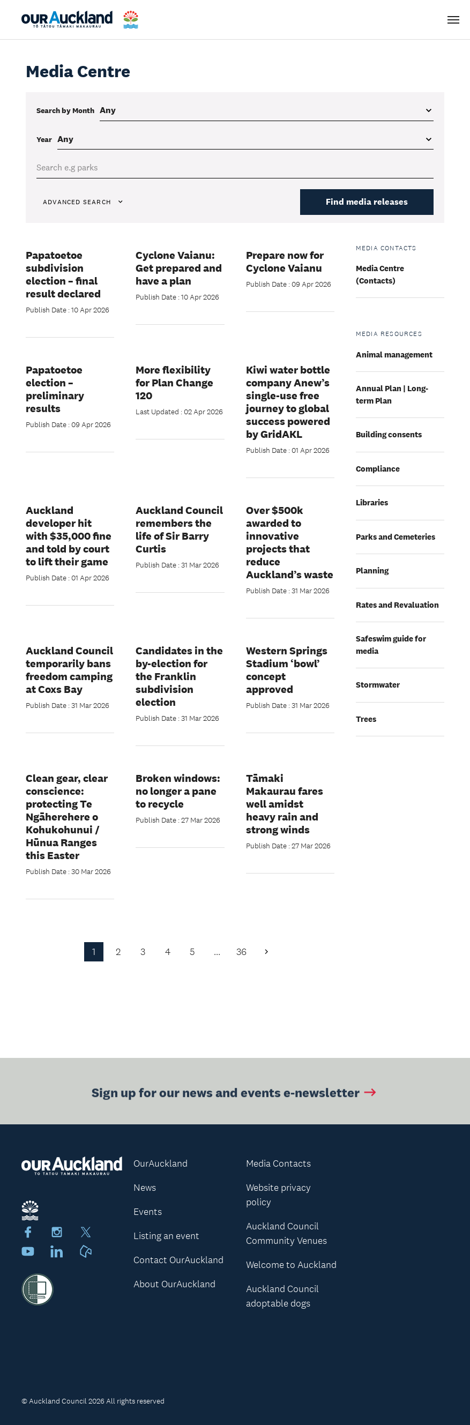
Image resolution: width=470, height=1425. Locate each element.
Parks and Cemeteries (395, 537)
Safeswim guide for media (391, 644)
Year (44, 139)
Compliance (378, 469)
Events (147, 1212)
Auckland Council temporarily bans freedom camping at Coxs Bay (69, 670)
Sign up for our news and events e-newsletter (235, 1094)
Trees (366, 719)
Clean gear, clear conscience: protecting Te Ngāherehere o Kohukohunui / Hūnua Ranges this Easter (67, 817)
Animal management (394, 354)
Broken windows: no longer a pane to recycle (178, 791)
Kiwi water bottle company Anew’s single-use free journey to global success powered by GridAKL (288, 402)
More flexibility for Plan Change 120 (174, 382)
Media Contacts (278, 1163)
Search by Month (65, 110)
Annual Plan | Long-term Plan (392, 394)
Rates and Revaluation (397, 605)
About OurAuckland (174, 1284)
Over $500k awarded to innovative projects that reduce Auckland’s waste (289, 542)
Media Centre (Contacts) (380, 274)
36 (241, 952)
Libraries (372, 502)
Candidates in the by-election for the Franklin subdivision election (179, 676)
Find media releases (367, 201)
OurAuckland (160, 1163)
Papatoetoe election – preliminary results (55, 389)
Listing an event (166, 1236)
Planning (372, 570)
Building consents (389, 434)
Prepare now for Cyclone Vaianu (285, 261)
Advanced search (83, 202)
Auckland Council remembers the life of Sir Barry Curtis (179, 529)
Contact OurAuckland (178, 1260)
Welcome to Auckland (291, 1265)
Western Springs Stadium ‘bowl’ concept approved (286, 670)
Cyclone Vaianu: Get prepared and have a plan (179, 268)
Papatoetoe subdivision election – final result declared (63, 274)
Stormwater (378, 685)
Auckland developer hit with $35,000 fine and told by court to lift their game (68, 536)
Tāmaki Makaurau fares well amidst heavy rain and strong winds (284, 804)
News (144, 1187)
